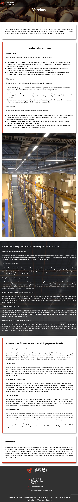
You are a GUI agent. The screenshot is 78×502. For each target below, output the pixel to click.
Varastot (40, 500)
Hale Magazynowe (15, 497)
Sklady (66, 497)
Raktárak (58, 497)
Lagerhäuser (42, 497)
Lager (51, 497)
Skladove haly (30, 500)
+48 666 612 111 (37, 486)
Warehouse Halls (30, 497)
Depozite (49, 500)
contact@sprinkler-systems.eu (41, 490)
